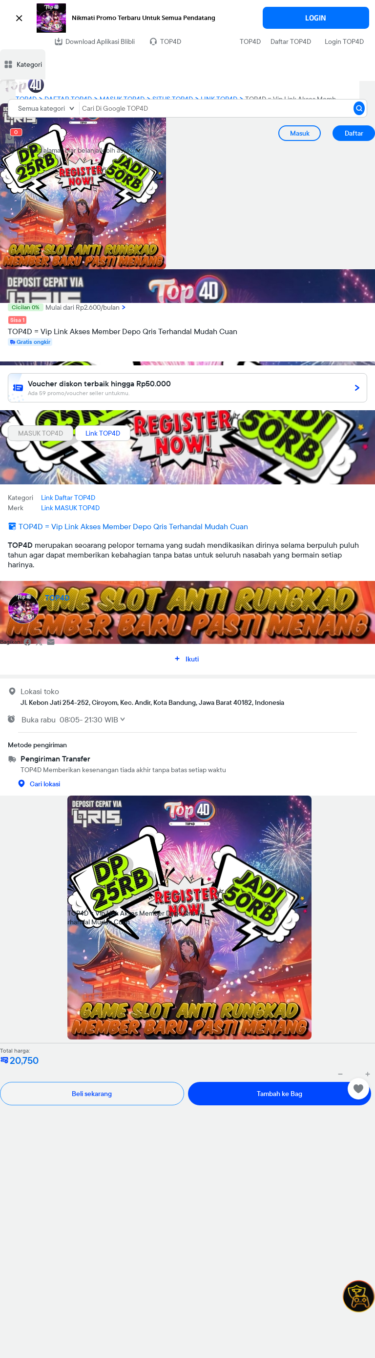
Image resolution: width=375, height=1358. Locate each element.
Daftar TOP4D (291, 41)
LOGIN (315, 18)
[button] (187, 18)
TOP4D (250, 41)
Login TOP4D (344, 41)
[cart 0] (10, 138)
